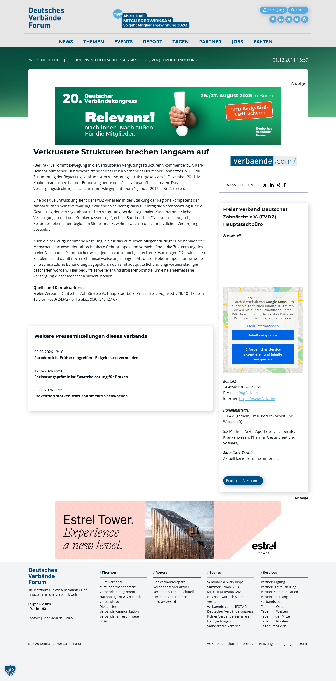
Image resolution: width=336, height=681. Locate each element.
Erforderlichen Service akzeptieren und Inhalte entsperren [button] (263, 354)
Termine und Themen (170, 596)
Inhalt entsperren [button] (263, 335)
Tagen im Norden (274, 621)
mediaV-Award (164, 601)
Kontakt (34, 618)
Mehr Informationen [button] (263, 326)
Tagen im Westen (274, 611)
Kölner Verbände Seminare (228, 616)
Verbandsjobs (271, 601)
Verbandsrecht (111, 601)
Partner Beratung (274, 596)
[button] (10, 670)
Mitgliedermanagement (118, 587)
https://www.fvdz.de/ (257, 398)
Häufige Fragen (219, 621)
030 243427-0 (249, 387)
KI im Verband (111, 582)
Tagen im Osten (273, 606)
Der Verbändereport (169, 582)
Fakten (263, 41)
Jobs (237, 41)
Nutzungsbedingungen (277, 643)
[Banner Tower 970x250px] (168, 503)
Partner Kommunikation (279, 592)
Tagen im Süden (273, 626)
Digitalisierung (111, 606)
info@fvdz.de (246, 392)
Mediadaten (52, 618)
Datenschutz (226, 643)
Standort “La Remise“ (223, 626)
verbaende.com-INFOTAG (227, 606)
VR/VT (70, 618)
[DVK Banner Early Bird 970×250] (168, 89)
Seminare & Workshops (225, 582)
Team (302, 643)
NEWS (66, 41)
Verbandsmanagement (117, 592)
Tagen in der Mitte (275, 616)
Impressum (247, 643)
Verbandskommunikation (119, 611)
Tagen (180, 41)
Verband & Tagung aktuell (173, 592)
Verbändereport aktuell (171, 587)
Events (123, 41)
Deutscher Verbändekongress (230, 611)
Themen (93, 41)
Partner (210, 41)
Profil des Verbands (243, 480)
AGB (210, 643)
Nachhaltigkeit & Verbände (121, 596)
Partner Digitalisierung (278, 587)
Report (152, 41)
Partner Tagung (273, 582)
